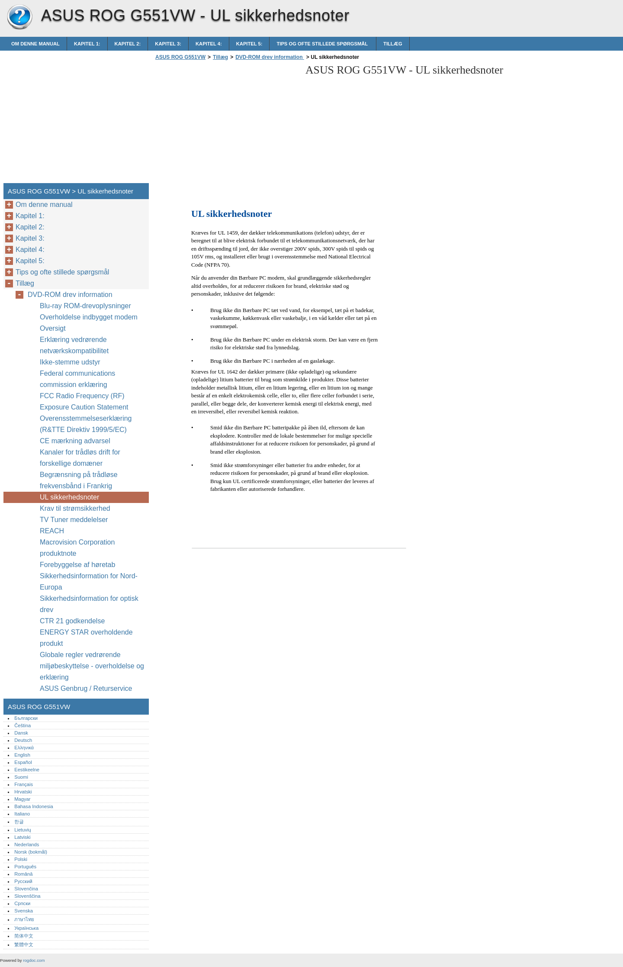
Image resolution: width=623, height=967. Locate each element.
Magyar (22, 799)
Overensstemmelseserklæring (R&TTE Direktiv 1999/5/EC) (86, 424)
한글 (19, 821)
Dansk (21, 732)
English (22, 754)
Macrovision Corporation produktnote (77, 547)
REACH (52, 531)
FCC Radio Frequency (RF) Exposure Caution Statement (84, 401)
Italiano (22, 813)
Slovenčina (26, 888)
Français (23, 784)
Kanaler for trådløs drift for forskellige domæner (80, 457)
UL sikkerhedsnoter (69, 497)
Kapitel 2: (128, 43)
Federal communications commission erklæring (77, 379)
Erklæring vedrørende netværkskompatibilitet (74, 345)
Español (23, 762)
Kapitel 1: (87, 43)
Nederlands (26, 844)
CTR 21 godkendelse (72, 621)
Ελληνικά (24, 747)
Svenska (23, 910)
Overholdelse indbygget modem (89, 317)
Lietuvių (22, 829)
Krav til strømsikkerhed (75, 508)
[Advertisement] (226, 124)
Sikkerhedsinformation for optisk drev (89, 604)
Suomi (21, 777)
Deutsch (23, 740)
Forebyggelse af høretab (77, 564)
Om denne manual (35, 43)
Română (23, 874)
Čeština (22, 725)
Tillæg (392, 43)
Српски (22, 903)
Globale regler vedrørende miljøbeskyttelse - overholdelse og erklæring (92, 666)
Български (26, 718)
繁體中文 (23, 944)
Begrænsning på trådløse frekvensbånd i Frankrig (79, 480)
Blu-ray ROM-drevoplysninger (86, 305)
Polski (20, 859)
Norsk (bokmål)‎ (30, 851)
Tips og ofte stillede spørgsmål (322, 43)
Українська (26, 928)
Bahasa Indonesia (33, 806)
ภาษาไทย (24, 919)
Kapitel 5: (249, 43)
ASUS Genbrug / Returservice (86, 688)
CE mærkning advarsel (75, 441)
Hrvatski (23, 791)
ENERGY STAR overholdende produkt (86, 638)
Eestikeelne (26, 769)
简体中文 (23, 935)
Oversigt (53, 328)
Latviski (22, 837)
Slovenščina (27, 896)
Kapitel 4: (209, 43)
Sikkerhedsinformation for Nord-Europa (89, 581)
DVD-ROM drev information (269, 57)
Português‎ (25, 866)
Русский (23, 881)
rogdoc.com (34, 960)
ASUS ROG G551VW (19, 17)
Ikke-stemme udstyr (71, 362)
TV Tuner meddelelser (74, 519)
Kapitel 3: (168, 43)
